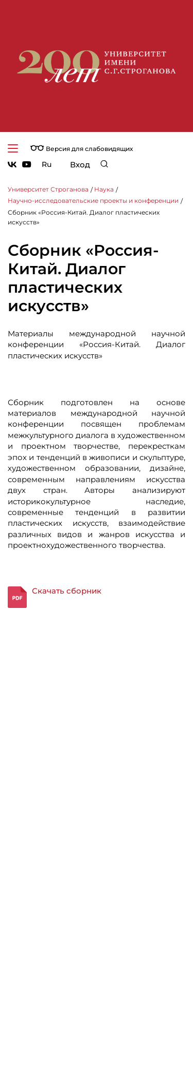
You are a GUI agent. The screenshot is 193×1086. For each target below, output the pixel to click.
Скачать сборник (66, 591)
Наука (104, 189)
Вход (80, 164)
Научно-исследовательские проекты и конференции (93, 200)
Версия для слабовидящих (81, 149)
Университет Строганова (48, 189)
